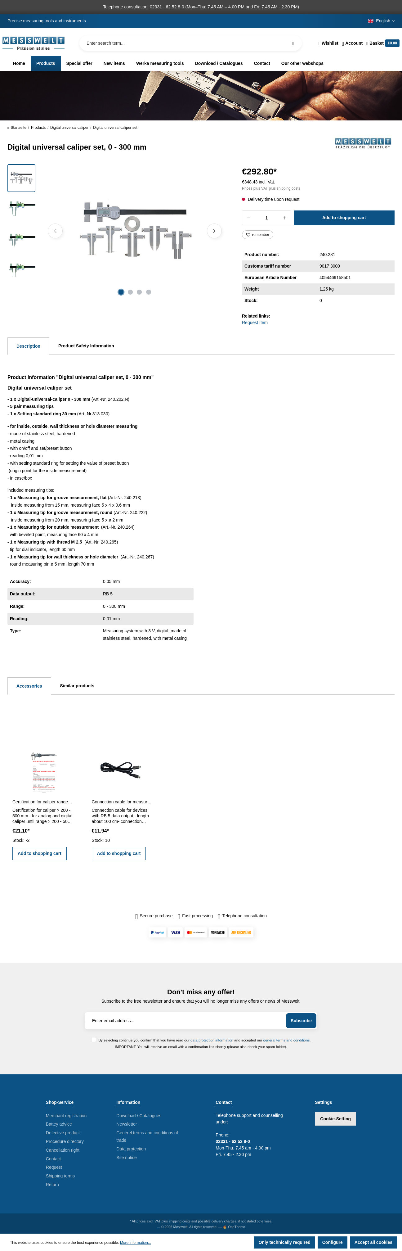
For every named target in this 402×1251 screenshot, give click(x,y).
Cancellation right (62, 1150)
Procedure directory (65, 1141)
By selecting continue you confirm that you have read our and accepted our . (204, 1040)
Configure (332, 1242)
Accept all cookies (373, 1242)
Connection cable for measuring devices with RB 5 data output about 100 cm (122, 801)
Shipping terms (60, 1175)
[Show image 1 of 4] (120, 292)
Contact (53, 1158)
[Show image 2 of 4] (130, 292)
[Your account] (352, 43)
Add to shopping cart (344, 217)
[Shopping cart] (382, 43)
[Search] (293, 43)
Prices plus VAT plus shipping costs (271, 188)
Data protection (131, 1148)
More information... (135, 1242)
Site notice (126, 1157)
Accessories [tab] (29, 686)
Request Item (255, 322)
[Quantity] (266, 217)
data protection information (211, 1040)
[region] (117, 231)
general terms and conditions (286, 1040)
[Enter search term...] (190, 43)
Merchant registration (66, 1115)
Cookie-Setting (335, 1118)
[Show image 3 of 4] (139, 292)
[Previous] (55, 231)
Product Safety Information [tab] (86, 345)
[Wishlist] (328, 43)
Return (52, 1184)
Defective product (63, 1132)
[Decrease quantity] (248, 217)
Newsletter (126, 1124)
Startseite (16, 127)
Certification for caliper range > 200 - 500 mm (42, 801)
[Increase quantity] (285, 217)
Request (54, 1167)
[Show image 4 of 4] (148, 292)
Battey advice (59, 1124)
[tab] (28, 346)
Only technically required (284, 1242)
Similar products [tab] (77, 685)
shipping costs (179, 1221)
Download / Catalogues (138, 1115)
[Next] (214, 231)
